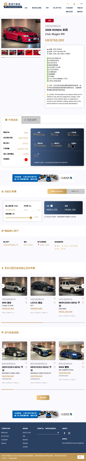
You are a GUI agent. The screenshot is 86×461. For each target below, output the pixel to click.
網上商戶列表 (57, 8)
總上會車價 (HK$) (11, 206)
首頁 (26, 8)
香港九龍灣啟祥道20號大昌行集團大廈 (73, 443)
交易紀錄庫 (69, 8)
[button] (40, 52)
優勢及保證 (69, 11)
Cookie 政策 (13, 458)
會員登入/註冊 (27, 432)
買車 (47, 8)
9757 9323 (28, 245)
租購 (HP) (75, 191)
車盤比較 (80, 8)
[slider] (31, 218)
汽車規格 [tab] (11, 120)
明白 (80, 457)
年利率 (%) (27, 206)
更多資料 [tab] (30, 120)
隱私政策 (25, 443)
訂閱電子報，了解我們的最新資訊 (46, 428)
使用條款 (25, 447)
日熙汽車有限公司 (10, 245)
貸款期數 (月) (10, 214)
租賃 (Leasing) (57, 191)
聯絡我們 (80, 11)
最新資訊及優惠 (36, 8)
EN (82, 4)
